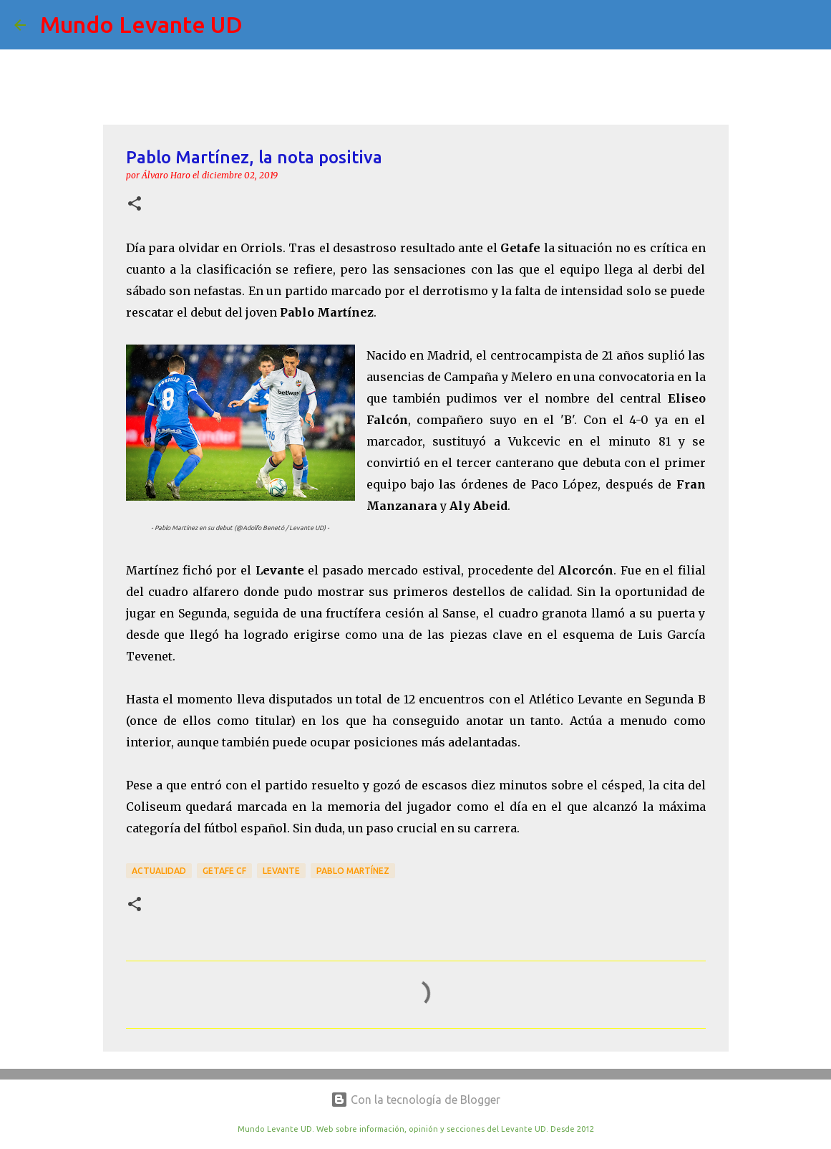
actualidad (159, 870)
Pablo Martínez (352, 870)
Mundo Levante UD (141, 24)
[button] (134, 204)
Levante (281, 870)
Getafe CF (224, 870)
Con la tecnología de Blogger (415, 1099)
